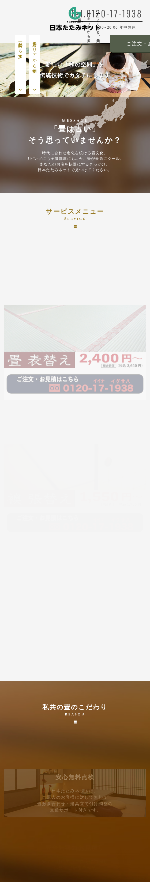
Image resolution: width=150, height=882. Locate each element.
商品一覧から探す (20, 48)
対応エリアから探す (34, 55)
